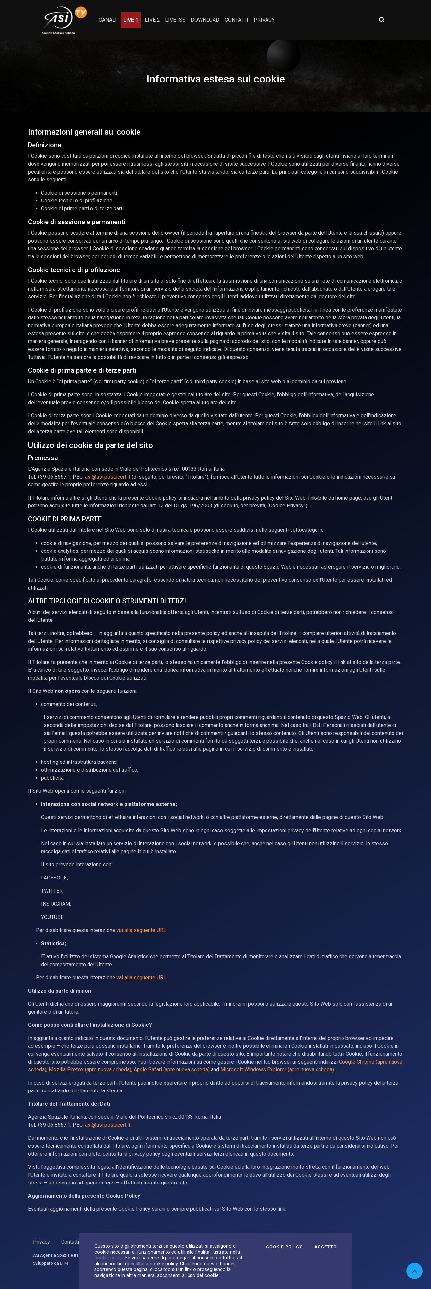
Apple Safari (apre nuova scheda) (172, 1069)
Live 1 (130, 20)
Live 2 (152, 20)
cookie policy (108, 1257)
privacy (264, 20)
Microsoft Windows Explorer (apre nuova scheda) (277, 1069)
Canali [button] (108, 20)
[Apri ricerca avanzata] (382, 20)
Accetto (325, 1247)
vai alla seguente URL (141, 930)
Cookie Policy (284, 1247)
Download (205, 20)
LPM (64, 1263)
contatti (236, 20)
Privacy (41, 1242)
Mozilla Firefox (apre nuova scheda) (90, 1069)
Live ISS (175, 20)
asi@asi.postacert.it (107, 477)
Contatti (70, 1242)
